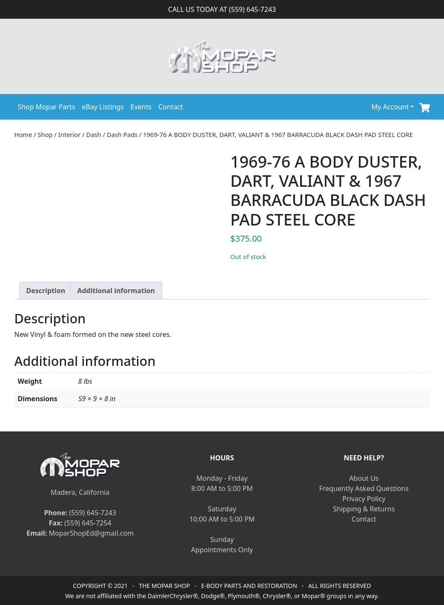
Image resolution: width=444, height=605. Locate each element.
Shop (45, 134)
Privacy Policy (363, 498)
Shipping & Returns (364, 509)
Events (141, 106)
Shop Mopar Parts (46, 106)
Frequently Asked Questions (364, 488)
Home (23, 134)
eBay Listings (102, 106)
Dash (93, 134)
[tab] (46, 291)
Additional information (116, 290)
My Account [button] (390, 106)
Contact (170, 106)
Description (46, 290)
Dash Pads (122, 134)
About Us (363, 478)
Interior (69, 134)
